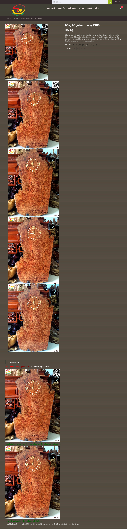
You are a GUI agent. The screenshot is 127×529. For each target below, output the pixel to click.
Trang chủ (51, 8)
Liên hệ (97, 8)
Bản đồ (89, 8)
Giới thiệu (72, 8)
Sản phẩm (61, 8)
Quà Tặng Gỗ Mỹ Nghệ (19, 18)
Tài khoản (118, 2)
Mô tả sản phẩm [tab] (13, 362)
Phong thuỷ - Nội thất (93, 45)
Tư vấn (81, 8)
